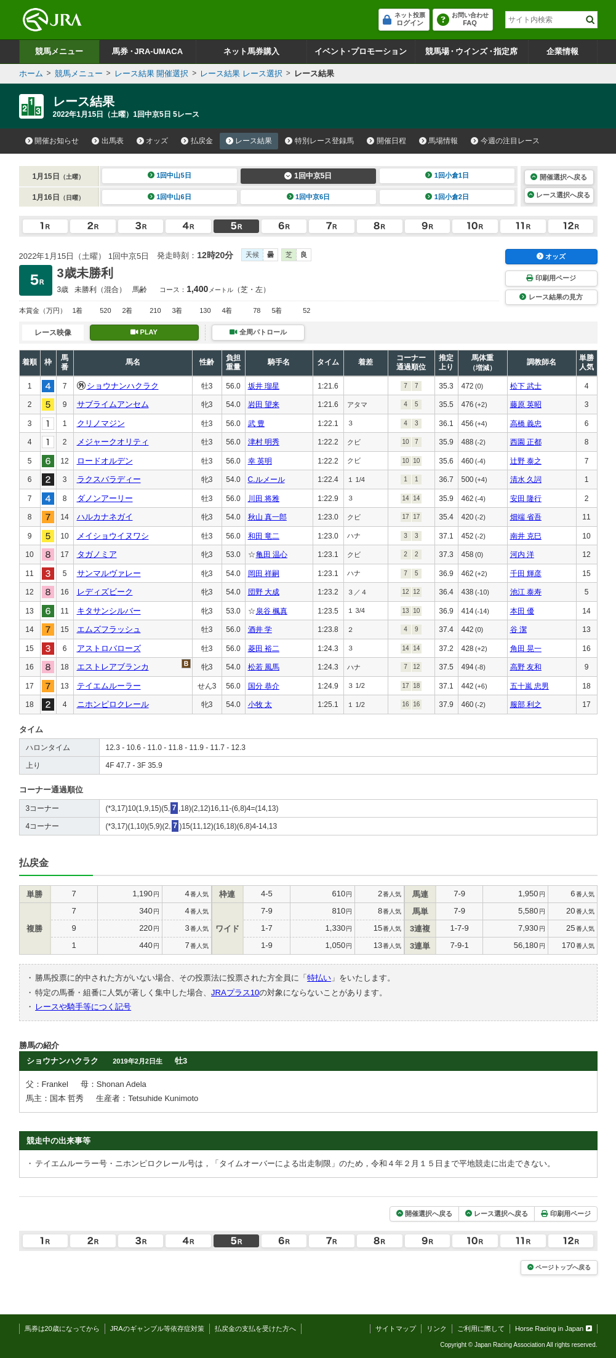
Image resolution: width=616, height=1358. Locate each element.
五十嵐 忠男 (529, 686)
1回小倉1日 (447, 175)
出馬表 (108, 140)
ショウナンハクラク (123, 385)
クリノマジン (101, 423)
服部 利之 (526, 704)
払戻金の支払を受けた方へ (255, 1328)
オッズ (153, 140)
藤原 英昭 (526, 404)
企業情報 (562, 51)
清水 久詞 (526, 479)
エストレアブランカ (113, 666)
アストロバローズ (109, 648)
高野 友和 (526, 667)
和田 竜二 (263, 536)
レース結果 (249, 140)
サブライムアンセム (113, 404)
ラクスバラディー (109, 479)
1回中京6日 (308, 196)
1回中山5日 (169, 175)
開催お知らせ (52, 140)
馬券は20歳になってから (62, 1328)
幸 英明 (260, 461)
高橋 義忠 (526, 423)
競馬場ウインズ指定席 (471, 51)
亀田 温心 (271, 554)
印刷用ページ (550, 278)
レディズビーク (105, 591)
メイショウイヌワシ (113, 535)
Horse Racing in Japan (553, 1328)
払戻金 (197, 140)
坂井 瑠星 (263, 386)
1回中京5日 (308, 176)
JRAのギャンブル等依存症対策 (157, 1328)
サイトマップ (395, 1328)
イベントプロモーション (360, 51)
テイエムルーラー (109, 685)
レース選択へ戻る (558, 195)
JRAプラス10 (235, 992)
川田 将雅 (263, 498)
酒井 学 (260, 629)
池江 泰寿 (526, 592)
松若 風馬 (263, 667)
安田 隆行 (526, 498)
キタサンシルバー (109, 610)
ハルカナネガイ (105, 516)
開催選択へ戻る (558, 177)
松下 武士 (526, 386)
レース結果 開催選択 (151, 73)
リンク (436, 1328)
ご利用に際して (481, 1328)
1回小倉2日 (447, 196)
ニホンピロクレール (113, 704)
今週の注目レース (505, 140)
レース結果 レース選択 (241, 73)
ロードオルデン (105, 460)
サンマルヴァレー (109, 573)
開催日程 (386, 140)
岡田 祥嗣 (263, 573)
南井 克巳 (526, 536)
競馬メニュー (59, 51)
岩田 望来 (263, 404)
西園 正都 (526, 442)
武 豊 (256, 423)
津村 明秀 (263, 442)
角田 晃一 (526, 648)
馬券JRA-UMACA (147, 51)
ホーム (31, 73)
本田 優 (522, 611)
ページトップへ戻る (559, 1267)
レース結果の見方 (550, 297)
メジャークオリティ (113, 441)
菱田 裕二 (263, 648)
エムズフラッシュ (109, 629)
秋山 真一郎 (267, 517)
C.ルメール (266, 479)
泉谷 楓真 (271, 611)
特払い (319, 977)
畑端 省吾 (526, 517)
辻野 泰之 (526, 461)
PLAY (144, 332)
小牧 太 (260, 704)
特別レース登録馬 (319, 140)
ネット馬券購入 (251, 51)
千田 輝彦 (526, 573)
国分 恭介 (263, 686)
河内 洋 (522, 554)
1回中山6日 (169, 196)
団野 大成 (263, 592)
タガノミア (97, 554)
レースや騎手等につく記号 (83, 1006)
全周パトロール (258, 332)
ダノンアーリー (105, 498)
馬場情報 (438, 140)
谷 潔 (518, 629)
